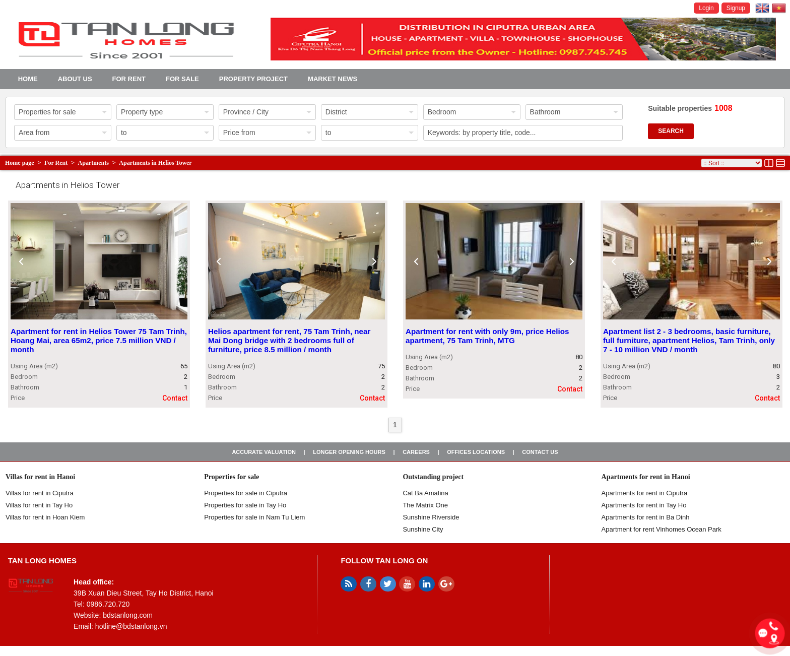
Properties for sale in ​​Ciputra (245, 493)
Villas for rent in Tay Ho (39, 505)
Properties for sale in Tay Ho (245, 505)
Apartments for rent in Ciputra (645, 493)
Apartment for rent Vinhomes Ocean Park (661, 529)
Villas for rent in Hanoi (40, 477)
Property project (253, 79)
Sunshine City (423, 529)
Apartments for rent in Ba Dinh (646, 517)
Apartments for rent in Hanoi (646, 477)
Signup (736, 8)
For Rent (129, 79)
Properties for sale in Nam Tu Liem (254, 517)
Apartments (93, 162)
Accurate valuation (264, 452)
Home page (19, 162)
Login (706, 8)
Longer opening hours (349, 452)
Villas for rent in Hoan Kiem (45, 517)
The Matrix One (425, 505)
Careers (416, 452)
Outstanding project (433, 477)
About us (75, 79)
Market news (332, 79)
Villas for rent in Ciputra (40, 493)
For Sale (182, 79)
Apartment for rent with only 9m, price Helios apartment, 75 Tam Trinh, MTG (487, 336)
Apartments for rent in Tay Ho (644, 505)
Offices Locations (476, 452)
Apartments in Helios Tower (155, 162)
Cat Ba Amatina (425, 493)
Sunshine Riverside (431, 517)
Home (28, 79)
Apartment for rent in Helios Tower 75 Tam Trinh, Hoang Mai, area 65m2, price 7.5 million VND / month (99, 340)
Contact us (540, 452)
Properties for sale (231, 477)
